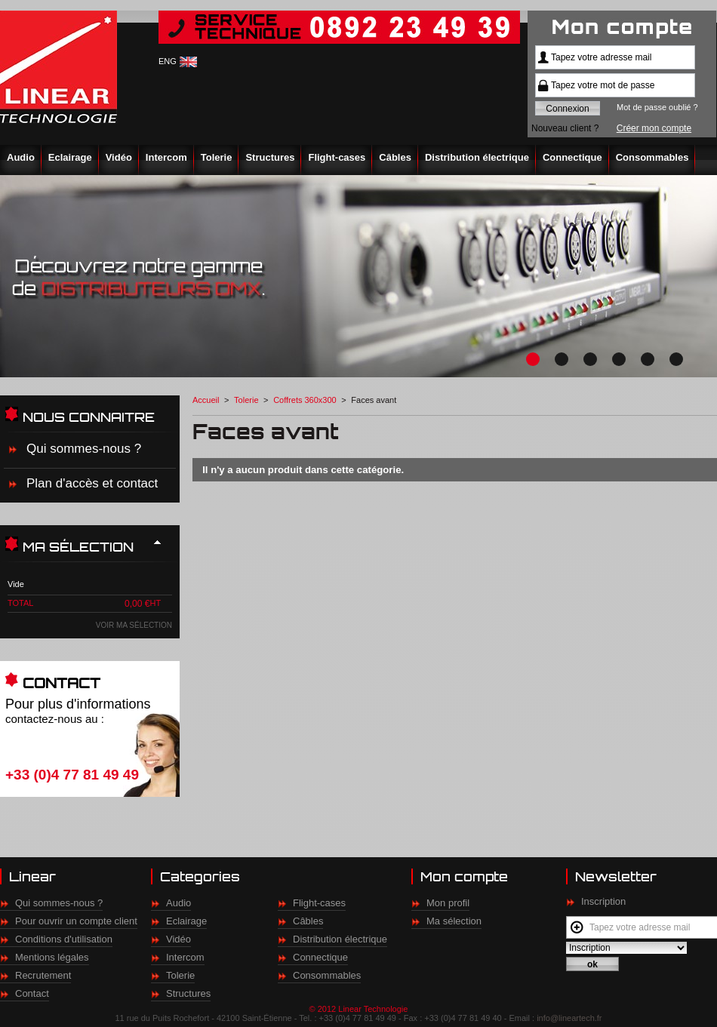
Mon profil (447, 903)
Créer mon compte (654, 128)
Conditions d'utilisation (63, 939)
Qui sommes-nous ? (83, 448)
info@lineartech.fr (569, 1017)
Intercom (166, 157)
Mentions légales (52, 957)
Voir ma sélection (134, 625)
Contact (32, 993)
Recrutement (43, 975)
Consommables (652, 157)
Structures (269, 157)
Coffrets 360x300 (305, 399)
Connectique (572, 157)
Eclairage (70, 157)
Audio (21, 157)
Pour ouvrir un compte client (76, 921)
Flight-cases (336, 157)
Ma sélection (454, 921)
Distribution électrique (477, 157)
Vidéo (119, 157)
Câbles (395, 157)
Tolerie (216, 157)
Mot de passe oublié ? (657, 107)
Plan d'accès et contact (92, 483)
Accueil (205, 399)
